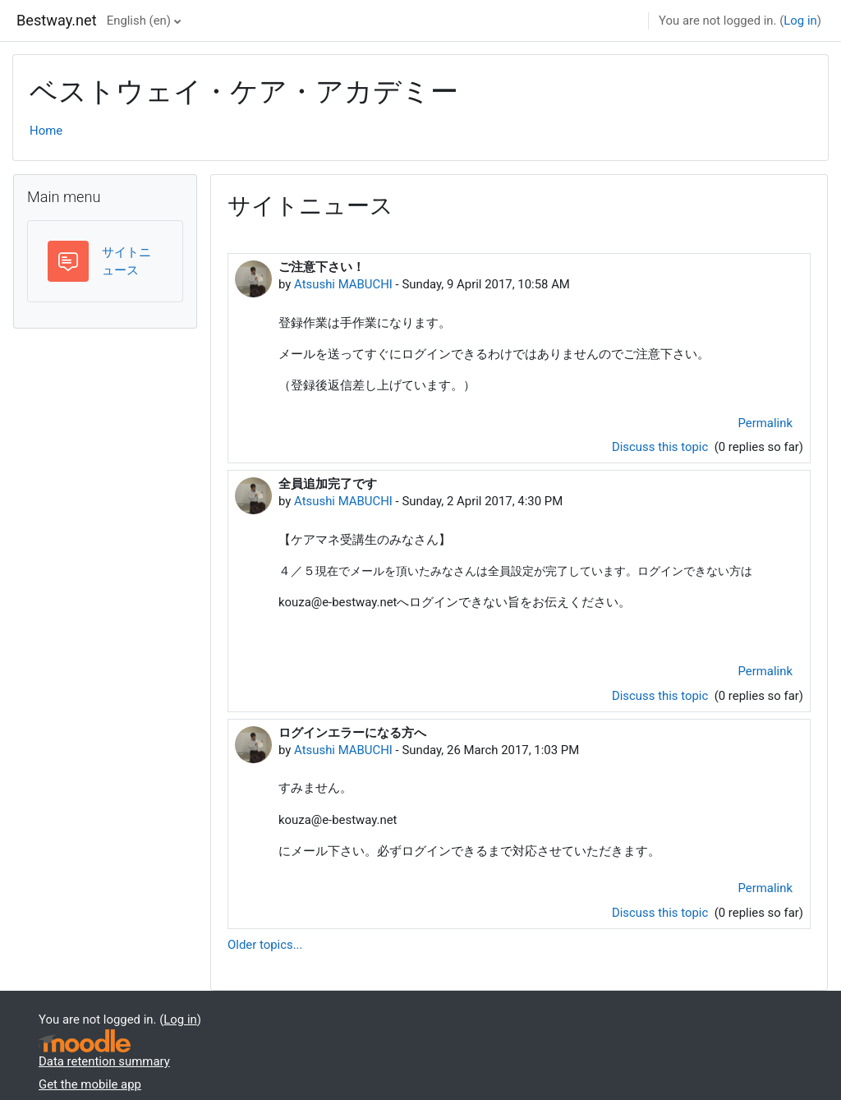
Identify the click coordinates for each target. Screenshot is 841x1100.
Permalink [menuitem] (765, 423)
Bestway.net (56, 20)
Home (46, 130)
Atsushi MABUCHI (343, 284)
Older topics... (264, 944)
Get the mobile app (90, 1084)
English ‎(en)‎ (139, 20)
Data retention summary (104, 1061)
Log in (800, 20)
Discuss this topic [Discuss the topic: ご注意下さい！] (661, 447)
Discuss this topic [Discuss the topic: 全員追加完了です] (661, 695)
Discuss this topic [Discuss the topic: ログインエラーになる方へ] (661, 912)
